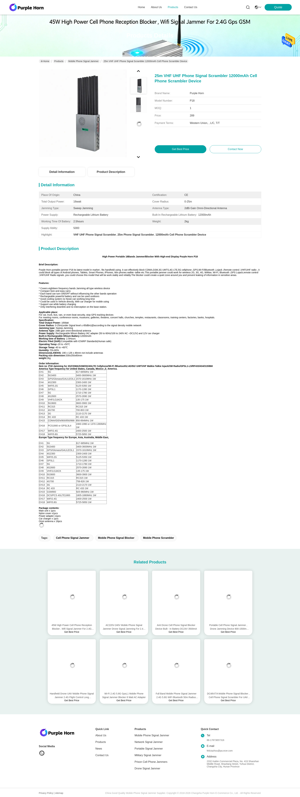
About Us (100, 735)
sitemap (59, 793)
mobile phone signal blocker (116, 537)
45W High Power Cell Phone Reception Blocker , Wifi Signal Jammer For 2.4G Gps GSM (71, 627)
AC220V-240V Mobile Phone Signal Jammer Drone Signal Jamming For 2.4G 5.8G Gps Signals (124, 627)
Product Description (111, 172)
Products (58, 61)
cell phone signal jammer (72, 537)
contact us (190, 7)
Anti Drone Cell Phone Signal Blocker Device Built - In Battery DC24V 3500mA (176, 627)
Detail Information (62, 172)
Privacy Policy (46, 793)
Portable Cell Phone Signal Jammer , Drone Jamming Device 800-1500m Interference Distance (228, 627)
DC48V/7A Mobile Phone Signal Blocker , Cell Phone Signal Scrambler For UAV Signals (228, 695)
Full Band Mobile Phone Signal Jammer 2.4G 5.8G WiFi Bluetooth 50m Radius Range (176, 695)
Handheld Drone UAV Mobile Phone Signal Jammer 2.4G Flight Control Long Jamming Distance (72, 695)
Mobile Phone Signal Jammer (83, 61)
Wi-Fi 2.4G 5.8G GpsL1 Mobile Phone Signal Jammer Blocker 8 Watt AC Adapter (124, 695)
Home (141, 7)
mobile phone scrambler (158, 537)
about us (156, 7)
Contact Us (102, 755)
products (173, 7)
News (98, 748)
